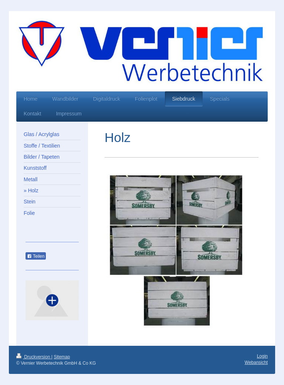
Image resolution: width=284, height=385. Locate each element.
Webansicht (256, 362)
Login (262, 356)
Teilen (35, 256)
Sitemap (62, 356)
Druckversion (33, 356)
